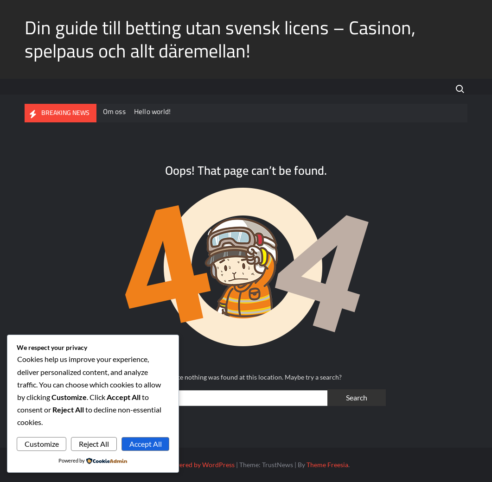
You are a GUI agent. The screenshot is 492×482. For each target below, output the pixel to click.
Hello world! (152, 111)
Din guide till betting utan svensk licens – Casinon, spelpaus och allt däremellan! (220, 39)
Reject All (94, 443)
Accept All (145, 443)
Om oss (114, 111)
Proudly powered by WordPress (188, 465)
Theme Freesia (327, 465)
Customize (42, 443)
